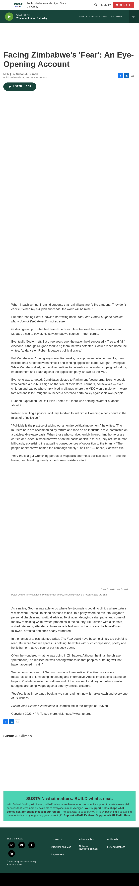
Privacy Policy (86, 839)
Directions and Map (61, 847)
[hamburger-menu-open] (8, 5)
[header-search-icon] (96, 4)
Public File (112, 839)
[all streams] (134, 16)
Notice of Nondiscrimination (88, 847)
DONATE (125, 5)
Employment (57, 854)
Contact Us (57, 839)
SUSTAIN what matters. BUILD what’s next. (69, 798)
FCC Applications (116, 847)
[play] (9, 17)
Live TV (106, 4)
